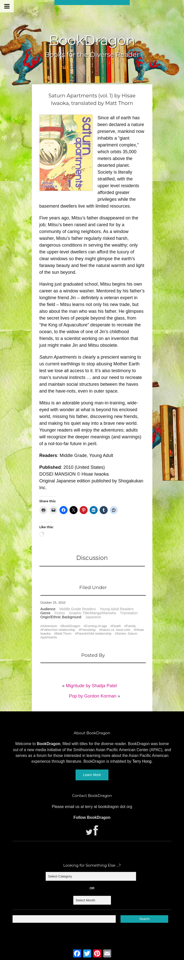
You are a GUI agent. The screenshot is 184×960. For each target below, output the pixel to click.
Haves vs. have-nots (115, 630)
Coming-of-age (96, 626)
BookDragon (92, 40)
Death (116, 626)
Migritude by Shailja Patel (91, 685)
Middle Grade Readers (77, 609)
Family (131, 626)
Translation (129, 613)
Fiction (59, 613)
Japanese (93, 617)
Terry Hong (141, 761)
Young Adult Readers (117, 609)
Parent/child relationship (94, 633)
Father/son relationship (58, 630)
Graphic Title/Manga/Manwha (92, 613)
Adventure (49, 626)
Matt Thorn (64, 633)
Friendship (87, 630)
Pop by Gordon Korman (92, 696)
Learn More (92, 775)
